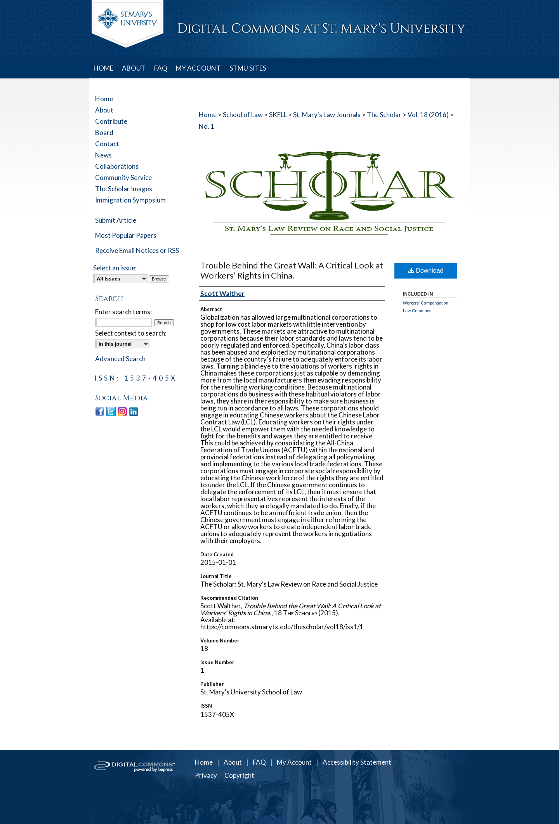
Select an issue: (115, 268)
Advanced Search (120, 359)
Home (208, 115)
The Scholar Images (123, 189)
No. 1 (206, 126)
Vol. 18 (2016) (428, 115)
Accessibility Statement (357, 762)
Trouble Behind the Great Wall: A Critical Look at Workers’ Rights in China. (291, 270)
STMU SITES (247, 68)
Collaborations (117, 166)
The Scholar (384, 115)
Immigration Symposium (130, 200)
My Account (294, 762)
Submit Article (115, 220)
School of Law (243, 115)
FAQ (259, 762)
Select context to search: (131, 333)
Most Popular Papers (125, 235)
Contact (107, 144)
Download (426, 270)
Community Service (123, 177)
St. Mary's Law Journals (327, 115)
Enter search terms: (123, 312)
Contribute (111, 121)
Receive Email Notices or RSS (137, 250)
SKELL (278, 115)
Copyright (239, 775)
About (104, 110)
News (103, 155)
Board (104, 132)
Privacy (206, 775)
